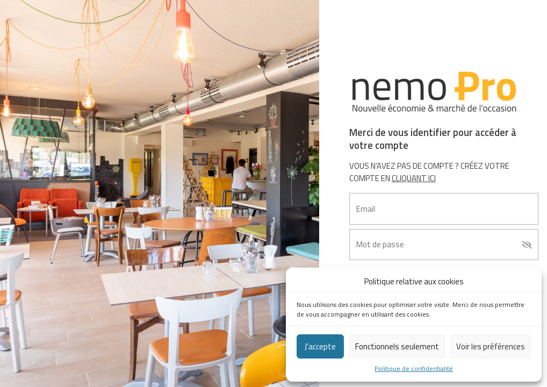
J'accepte (320, 346)
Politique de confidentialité (414, 369)
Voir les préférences (490, 346)
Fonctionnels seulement (397, 346)
